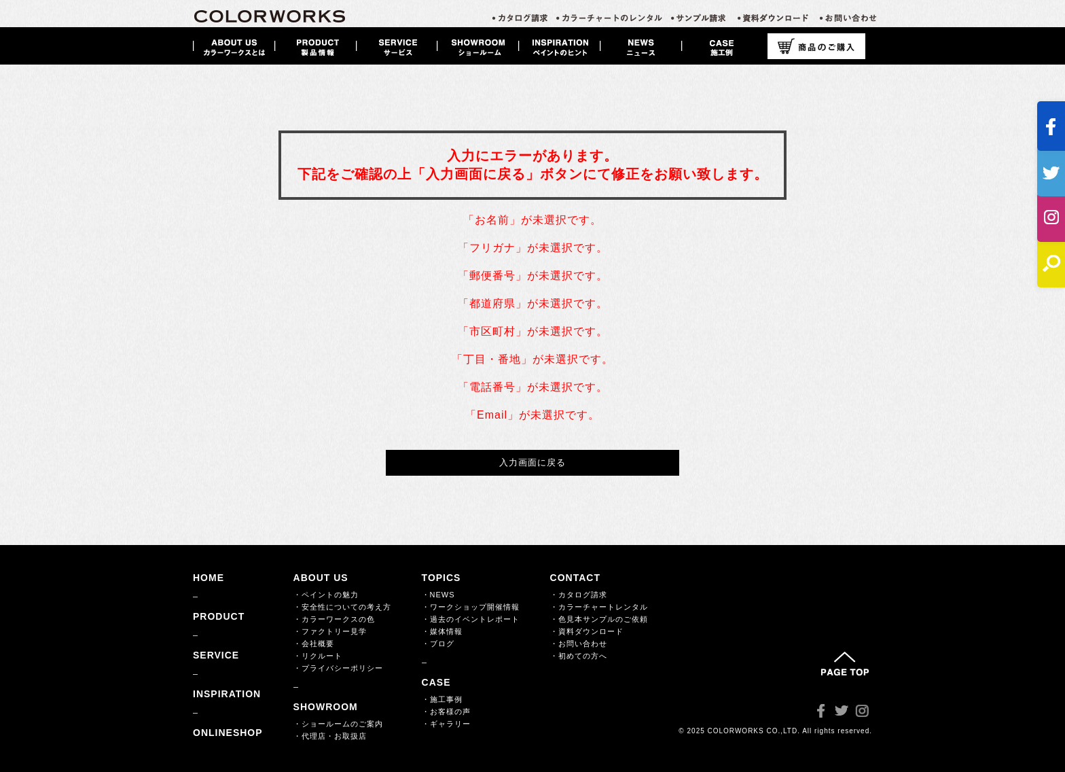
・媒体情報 (442, 631)
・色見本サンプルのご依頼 (599, 619)
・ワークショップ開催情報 (471, 607)
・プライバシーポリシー (338, 668)
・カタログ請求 (578, 595)
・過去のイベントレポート (471, 619)
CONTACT (575, 577)
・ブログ (438, 643)
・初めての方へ (578, 656)
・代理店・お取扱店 (330, 736)
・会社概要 (313, 643)
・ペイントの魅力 (326, 595)
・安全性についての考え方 (342, 607)
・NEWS (438, 595)
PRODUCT (219, 616)
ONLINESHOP (228, 732)
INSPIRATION (227, 693)
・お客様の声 (446, 711)
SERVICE (216, 655)
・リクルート (317, 656)
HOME (208, 577)
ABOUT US (320, 577)
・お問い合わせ (578, 643)
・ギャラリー (446, 724)
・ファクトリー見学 (330, 631)
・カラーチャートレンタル (599, 607)
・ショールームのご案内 (338, 724)
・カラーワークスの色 (334, 619)
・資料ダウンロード (587, 631)
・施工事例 (442, 699)
